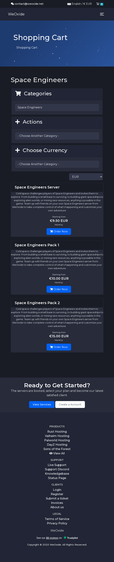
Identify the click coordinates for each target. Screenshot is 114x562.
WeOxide (16, 14)
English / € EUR (79, 3)
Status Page (57, 478)
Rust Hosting (57, 431)
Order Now (59, 231)
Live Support (57, 465)
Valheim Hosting (57, 436)
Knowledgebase (57, 473)
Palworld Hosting (57, 440)
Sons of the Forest (57, 449)
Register (57, 494)
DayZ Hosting (57, 444)
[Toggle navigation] (102, 14)
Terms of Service (57, 519)
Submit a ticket (57, 498)
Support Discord (57, 469)
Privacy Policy (57, 523)
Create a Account (70, 404)
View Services (42, 404)
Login (57, 490)
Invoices (57, 503)
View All (57, 453)
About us (57, 507)
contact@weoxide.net (27, 3)
